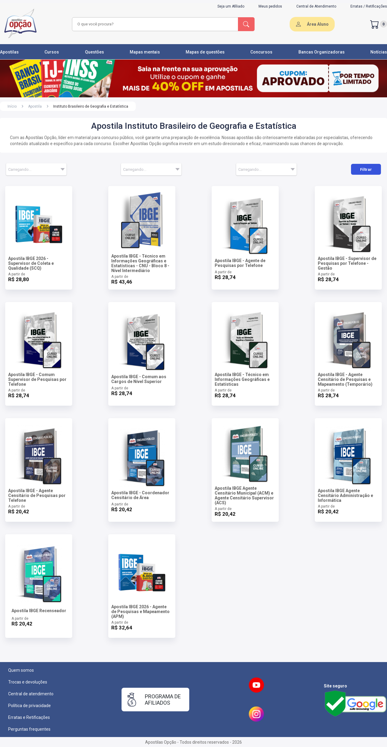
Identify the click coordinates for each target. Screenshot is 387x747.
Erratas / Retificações (368, 6)
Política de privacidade (29, 705)
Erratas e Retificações (29, 717)
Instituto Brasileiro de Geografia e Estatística (90, 106)
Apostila (35, 106)
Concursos (261, 52)
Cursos (51, 52)
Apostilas (9, 52)
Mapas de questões (205, 52)
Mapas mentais (145, 52)
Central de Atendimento (316, 6)
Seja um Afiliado (230, 6)
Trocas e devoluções (27, 682)
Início (12, 106)
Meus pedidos (270, 6)
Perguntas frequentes (29, 729)
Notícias (378, 52)
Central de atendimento (31, 693)
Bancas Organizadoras (321, 52)
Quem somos (21, 670)
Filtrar (366, 169)
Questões (94, 52)
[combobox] (154, 24)
